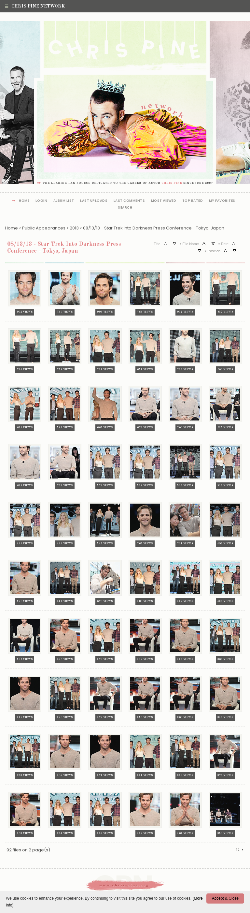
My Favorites (222, 201)
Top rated (192, 201)
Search (125, 208)
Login (41, 201)
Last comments (129, 201)
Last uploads (93, 201)
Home (24, 201)
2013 (74, 228)
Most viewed (163, 201)
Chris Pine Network (35, 6)
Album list (63, 201)
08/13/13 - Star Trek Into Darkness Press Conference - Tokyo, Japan (153, 228)
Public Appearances (43, 228)
